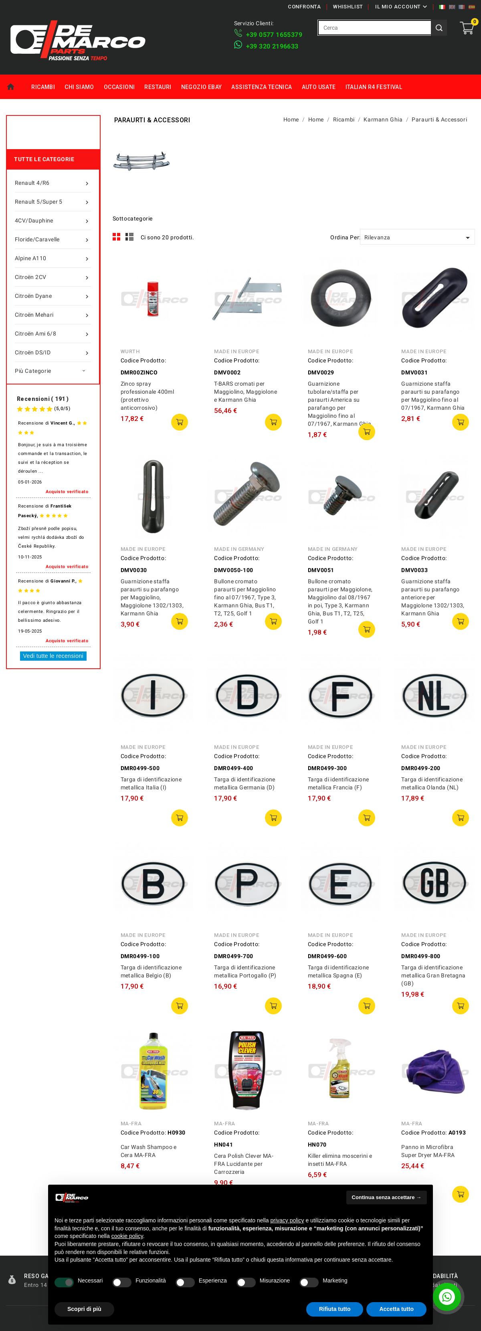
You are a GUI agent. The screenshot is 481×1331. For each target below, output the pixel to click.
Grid (117, 237)
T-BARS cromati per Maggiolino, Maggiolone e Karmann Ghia (245, 391)
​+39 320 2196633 (272, 46)
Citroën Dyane (53, 296)
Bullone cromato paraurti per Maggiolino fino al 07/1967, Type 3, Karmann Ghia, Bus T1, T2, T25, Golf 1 (245, 597)
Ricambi (43, 87)
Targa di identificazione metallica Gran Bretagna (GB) (433, 975)
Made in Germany (239, 549)
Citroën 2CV (53, 277)
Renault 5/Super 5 (53, 202)
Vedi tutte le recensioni (53, 656)
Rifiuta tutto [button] (335, 1309)
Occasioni (119, 87)
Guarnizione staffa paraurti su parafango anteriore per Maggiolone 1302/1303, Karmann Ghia (432, 597)
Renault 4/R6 (53, 183)
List (130, 237)
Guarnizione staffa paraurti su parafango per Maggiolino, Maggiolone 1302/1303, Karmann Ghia (152, 597)
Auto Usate (319, 87)
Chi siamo (79, 87)
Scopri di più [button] (84, 1309)
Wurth (130, 351)
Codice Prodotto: (143, 360)
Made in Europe (236, 351)
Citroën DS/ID (53, 352)
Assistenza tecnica (261, 87)
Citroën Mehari (53, 315)
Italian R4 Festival (374, 87)
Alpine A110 (53, 258)
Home (16, 87)
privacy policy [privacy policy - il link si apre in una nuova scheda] (287, 1220)
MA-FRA (131, 1124)
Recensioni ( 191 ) (43, 399)
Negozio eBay (201, 87)
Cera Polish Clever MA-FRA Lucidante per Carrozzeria (243, 1164)
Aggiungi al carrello (179, 422)
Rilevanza (418, 238)
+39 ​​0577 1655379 (274, 34)
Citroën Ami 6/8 (53, 334)
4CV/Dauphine (53, 220)
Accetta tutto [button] (396, 1309)
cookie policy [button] (127, 1236)
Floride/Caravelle (53, 239)
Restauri (157, 87)
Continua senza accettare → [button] (386, 1197)
